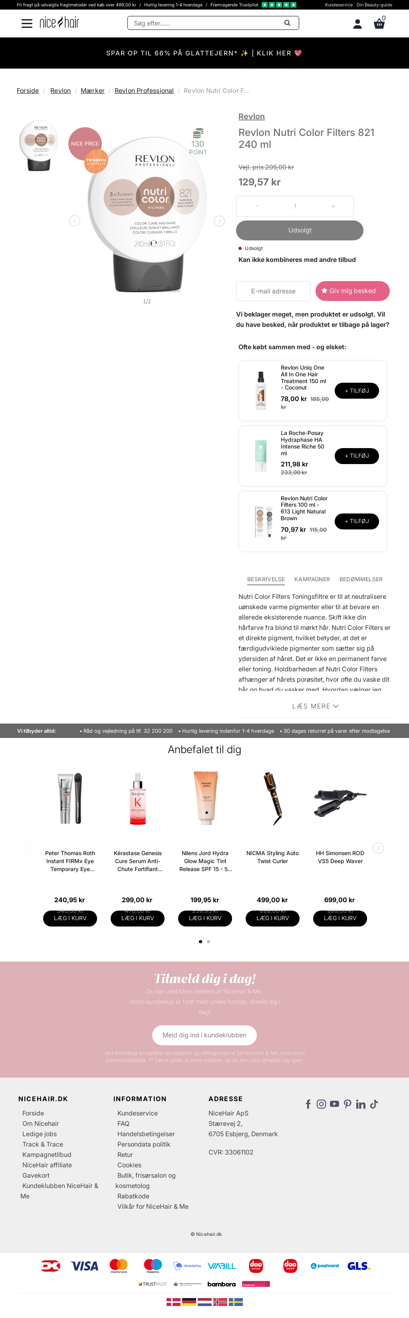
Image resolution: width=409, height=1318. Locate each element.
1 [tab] (201, 942)
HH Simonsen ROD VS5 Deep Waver (340, 857)
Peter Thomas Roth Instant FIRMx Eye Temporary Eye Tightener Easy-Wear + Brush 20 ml (70, 861)
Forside (28, 90)
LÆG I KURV (70, 918)
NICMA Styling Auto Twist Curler (272, 857)
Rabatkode (133, 1196)
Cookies (129, 1165)
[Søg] (213, 23)
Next (218, 222)
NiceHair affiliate (47, 1165)
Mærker (93, 90)
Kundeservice (339, 5)
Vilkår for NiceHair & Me (153, 1206)
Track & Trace (42, 1144)
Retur (125, 1155)
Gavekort (36, 1175)
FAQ (123, 1123)
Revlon (60, 90)
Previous (76, 222)
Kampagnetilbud (46, 1155)
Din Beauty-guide (374, 5)
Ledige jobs (39, 1134)
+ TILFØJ (357, 390)
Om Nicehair (40, 1123)
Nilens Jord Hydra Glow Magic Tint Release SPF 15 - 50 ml (205, 861)
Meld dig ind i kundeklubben (204, 1035)
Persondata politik (144, 1144)
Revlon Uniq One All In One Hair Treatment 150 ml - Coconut (303, 377)
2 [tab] (209, 942)
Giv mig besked (353, 291)
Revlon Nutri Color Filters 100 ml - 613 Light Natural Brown (304, 508)
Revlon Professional (144, 90)
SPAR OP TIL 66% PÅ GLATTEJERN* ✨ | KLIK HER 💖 (204, 53)
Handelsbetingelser (146, 1134)
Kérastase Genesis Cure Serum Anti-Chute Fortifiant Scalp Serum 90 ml (138, 861)
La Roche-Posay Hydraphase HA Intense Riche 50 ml (302, 442)
